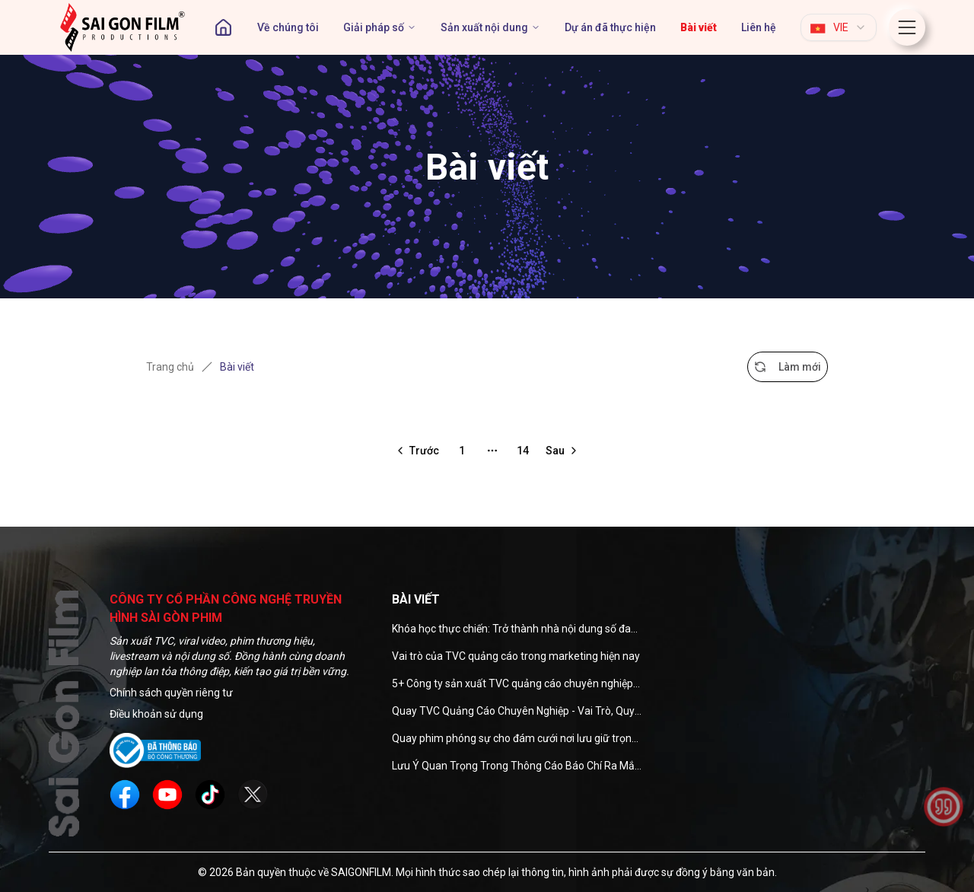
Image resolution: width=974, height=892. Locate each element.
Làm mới (787, 367)
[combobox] (839, 27)
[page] (698, 27)
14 (523, 450)
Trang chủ (170, 367)
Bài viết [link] (237, 367)
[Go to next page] (563, 450)
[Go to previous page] (416, 450)
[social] (125, 794)
